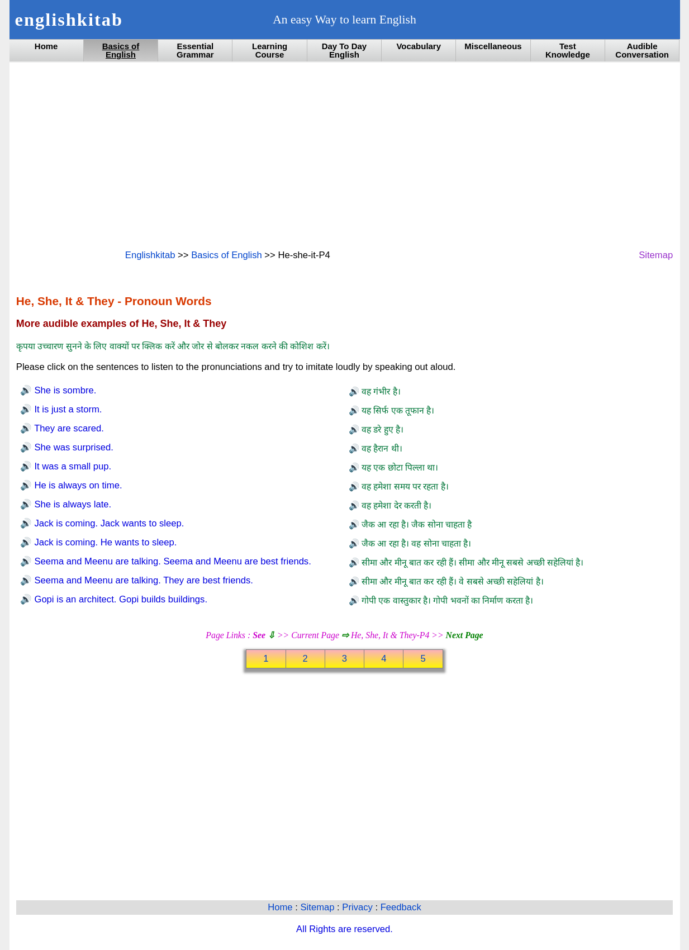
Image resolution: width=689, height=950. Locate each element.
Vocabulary (418, 46)
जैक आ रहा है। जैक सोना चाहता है (415, 524)
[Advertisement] (344, 155)
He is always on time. (77, 485)
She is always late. (71, 504)
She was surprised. (72, 447)
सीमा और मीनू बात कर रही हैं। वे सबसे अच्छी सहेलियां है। (451, 581)
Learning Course (269, 50)
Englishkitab (150, 255)
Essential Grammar (195, 50)
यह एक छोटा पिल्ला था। (399, 467)
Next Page (464, 635)
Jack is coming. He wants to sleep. (104, 542)
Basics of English (121, 50)
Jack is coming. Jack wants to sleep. (108, 523)
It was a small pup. (71, 466)
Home (46, 46)
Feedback (401, 907)
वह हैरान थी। (380, 448)
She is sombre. (64, 390)
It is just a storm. (67, 409)
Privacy (358, 907)
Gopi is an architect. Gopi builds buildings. (119, 599)
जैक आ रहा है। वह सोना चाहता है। (415, 543)
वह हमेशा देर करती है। (395, 505)
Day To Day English (344, 50)
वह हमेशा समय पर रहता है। (404, 486)
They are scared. (68, 428)
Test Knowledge (567, 50)
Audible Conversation (642, 50)
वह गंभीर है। (380, 391)
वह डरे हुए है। (381, 429)
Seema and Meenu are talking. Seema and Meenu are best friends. (171, 561)
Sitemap (656, 255)
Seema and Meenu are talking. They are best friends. (142, 580)
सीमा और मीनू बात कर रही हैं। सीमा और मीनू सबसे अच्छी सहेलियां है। (471, 562)
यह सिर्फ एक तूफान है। (397, 410)
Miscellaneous (492, 46)
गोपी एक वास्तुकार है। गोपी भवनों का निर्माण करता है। (446, 600)
